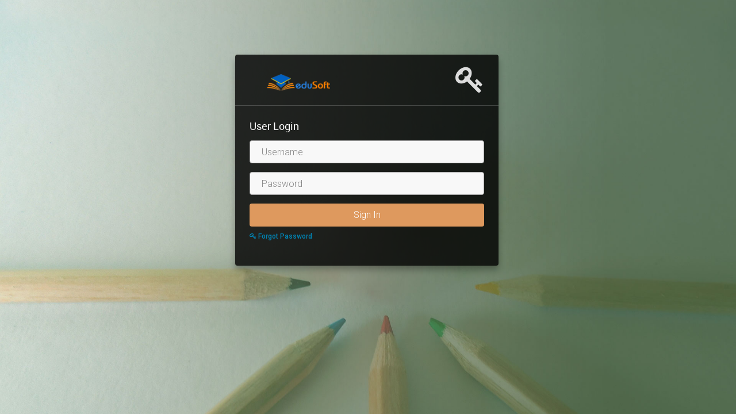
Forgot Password (281, 236)
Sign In (367, 214)
